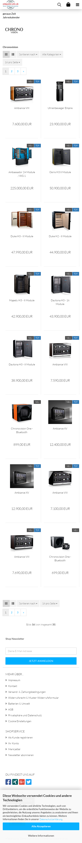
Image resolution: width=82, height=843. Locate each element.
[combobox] (28, 54)
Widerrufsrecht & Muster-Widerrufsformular (33, 697)
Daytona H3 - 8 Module (22, 364)
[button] (6, 54)
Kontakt (12, 686)
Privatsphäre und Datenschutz (25, 715)
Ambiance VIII (21, 108)
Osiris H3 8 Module (60, 172)
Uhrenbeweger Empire (60, 108)
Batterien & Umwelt (19, 703)
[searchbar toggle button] (59, 4)
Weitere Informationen (41, 835)
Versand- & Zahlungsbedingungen (27, 691)
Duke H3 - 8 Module (22, 236)
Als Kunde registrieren (20, 737)
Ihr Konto (13, 743)
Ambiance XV (60, 428)
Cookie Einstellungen (19, 721)
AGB (10, 709)
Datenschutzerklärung (51, 819)
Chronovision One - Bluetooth (22, 430)
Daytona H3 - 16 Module (60, 302)
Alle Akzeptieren (41, 826)
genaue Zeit (9, 13)
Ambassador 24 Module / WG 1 (22, 174)
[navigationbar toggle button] (77, 4)
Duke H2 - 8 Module (60, 236)
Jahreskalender (11, 17)
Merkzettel (14, 749)
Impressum (14, 680)
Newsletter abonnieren (21, 755)
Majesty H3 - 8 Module (21, 300)
